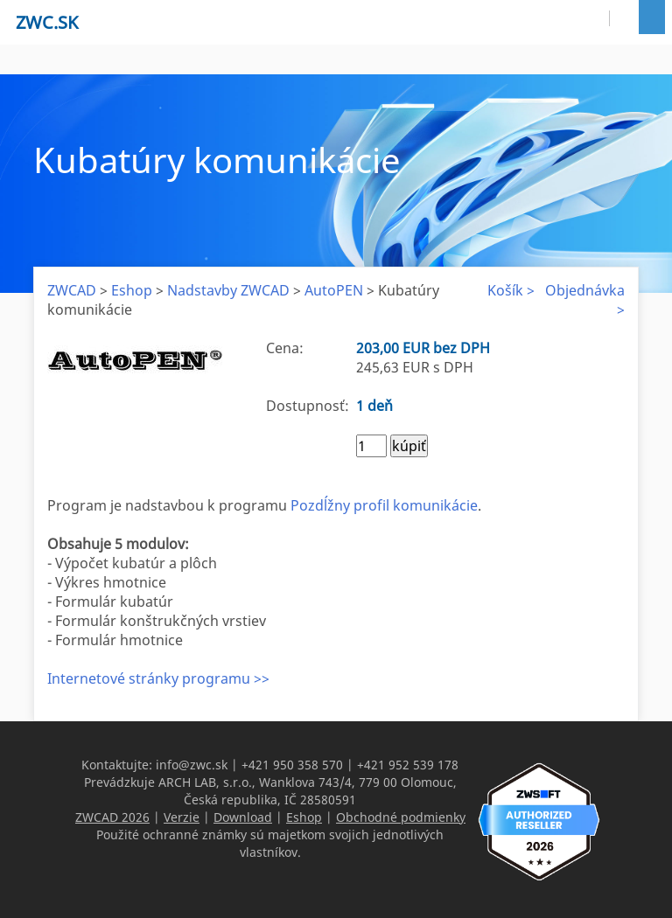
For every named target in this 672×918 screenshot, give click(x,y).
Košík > (511, 290)
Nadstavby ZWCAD (228, 290)
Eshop (131, 290)
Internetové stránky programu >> (158, 678)
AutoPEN (333, 290)
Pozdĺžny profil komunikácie (384, 505)
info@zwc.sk (192, 764)
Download (243, 817)
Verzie (182, 817)
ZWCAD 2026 (112, 817)
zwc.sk (47, 22)
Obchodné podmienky (401, 817)
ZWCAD (71, 290)
